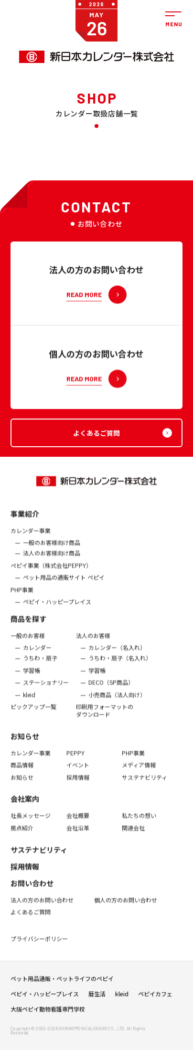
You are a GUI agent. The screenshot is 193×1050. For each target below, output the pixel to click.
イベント (77, 771)
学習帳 (31, 676)
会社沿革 (77, 834)
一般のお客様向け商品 (51, 548)
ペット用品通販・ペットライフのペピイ (62, 982)
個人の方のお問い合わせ (125, 905)
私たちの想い (139, 821)
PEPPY (75, 758)
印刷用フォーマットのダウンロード (104, 716)
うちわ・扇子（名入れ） (119, 664)
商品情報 (22, 771)
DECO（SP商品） (111, 688)
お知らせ (25, 741)
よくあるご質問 (31, 918)
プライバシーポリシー (39, 944)
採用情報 (77, 783)
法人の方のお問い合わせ (42, 905)
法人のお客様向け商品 (51, 559)
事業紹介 (25, 519)
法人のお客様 (93, 641)
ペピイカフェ (155, 997)
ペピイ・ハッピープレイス (57, 607)
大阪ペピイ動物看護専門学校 (48, 1012)
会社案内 (25, 804)
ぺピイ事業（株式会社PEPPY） (51, 571)
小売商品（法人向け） (117, 700)
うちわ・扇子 (40, 664)
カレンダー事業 (31, 536)
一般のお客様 (28, 641)
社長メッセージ (31, 821)
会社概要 (77, 821)
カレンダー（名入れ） (117, 653)
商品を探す (28, 624)
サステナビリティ (144, 783)
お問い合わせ (32, 888)
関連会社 (133, 834)
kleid (29, 700)
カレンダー (37, 653)
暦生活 (97, 997)
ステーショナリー (46, 688)
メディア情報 (139, 771)
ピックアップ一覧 (33, 712)
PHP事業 (22, 595)
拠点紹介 (22, 834)
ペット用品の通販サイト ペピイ (64, 583)
